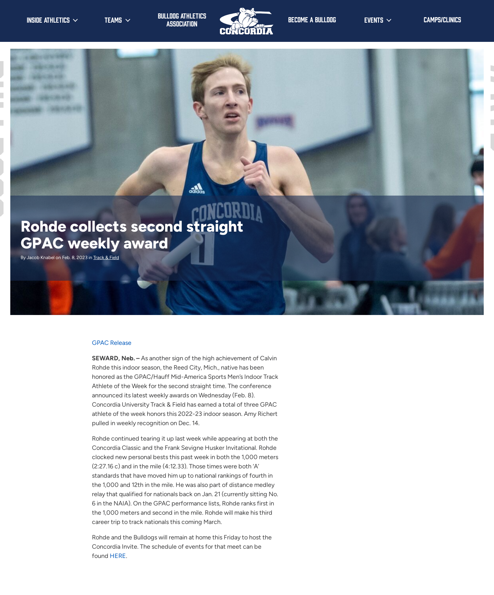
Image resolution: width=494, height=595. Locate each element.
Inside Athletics (48, 19)
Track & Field (106, 257)
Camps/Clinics (442, 19)
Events (373, 19)
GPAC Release (111, 343)
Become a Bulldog (312, 19)
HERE (118, 556)
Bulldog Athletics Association (182, 19)
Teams (113, 19)
